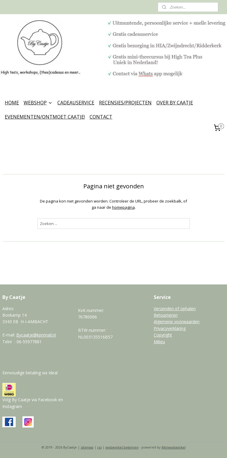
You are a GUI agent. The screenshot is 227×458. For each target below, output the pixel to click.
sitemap (87, 447)
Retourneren (166, 315)
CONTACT (101, 117)
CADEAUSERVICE (75, 102)
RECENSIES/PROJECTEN (125, 102)
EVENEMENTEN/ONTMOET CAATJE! (45, 117)
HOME (12, 102)
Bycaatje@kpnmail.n (35, 335)
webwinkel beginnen (122, 447)
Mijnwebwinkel (174, 447)
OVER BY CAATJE (174, 102)
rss (99, 447)
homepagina (123, 207)
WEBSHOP (38, 102)
